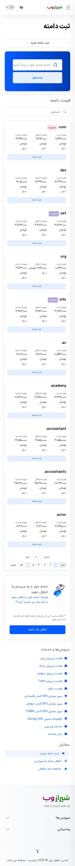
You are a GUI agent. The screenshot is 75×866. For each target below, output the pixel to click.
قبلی (62, 565)
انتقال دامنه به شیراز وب (50, 761)
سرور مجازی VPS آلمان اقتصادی (46, 696)
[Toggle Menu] (69, 7)
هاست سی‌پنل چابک (53, 666)
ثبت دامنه (36, 157)
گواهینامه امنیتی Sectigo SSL (47, 719)
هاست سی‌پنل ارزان (53, 658)
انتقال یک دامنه (37, 630)
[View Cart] (21, 7)
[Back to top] (38, 851)
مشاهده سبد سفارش (52, 769)
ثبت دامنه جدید (52, 754)
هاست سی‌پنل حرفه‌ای (52, 673)
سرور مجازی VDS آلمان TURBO (46, 711)
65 (21, 565)
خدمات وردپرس (55, 726)
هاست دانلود (57, 689)
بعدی (13, 565)
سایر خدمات (57, 734)
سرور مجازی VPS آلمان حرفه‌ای (46, 704)
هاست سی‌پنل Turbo (52, 681)
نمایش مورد (37, 557)
